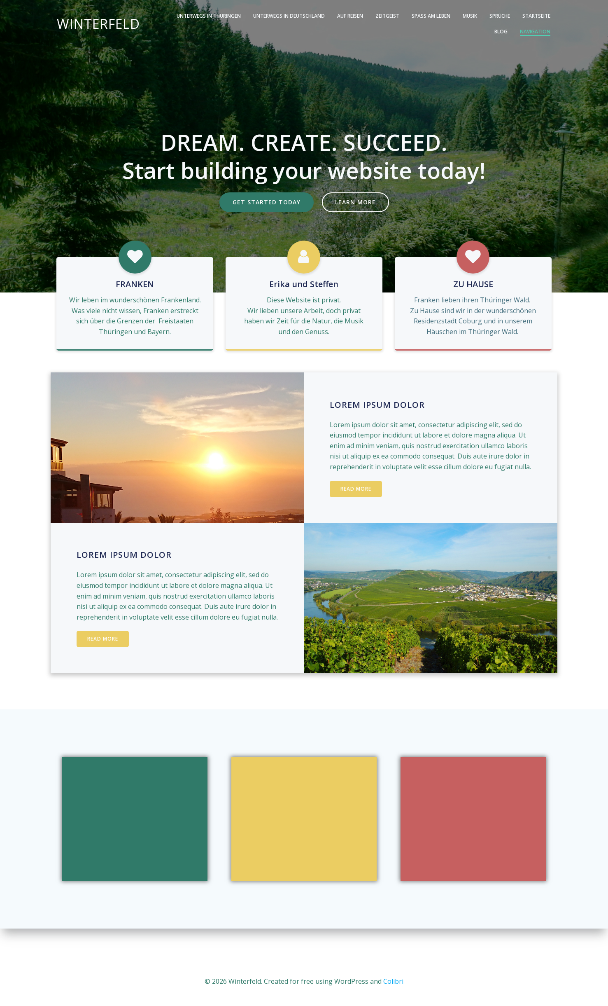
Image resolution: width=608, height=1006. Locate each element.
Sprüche (475, 15)
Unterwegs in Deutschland (265, 15)
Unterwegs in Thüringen (184, 15)
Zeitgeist (363, 15)
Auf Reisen (326, 15)
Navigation (536, 31)
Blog (545, 15)
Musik (445, 15)
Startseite (512, 15)
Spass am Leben (406, 15)
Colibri (393, 981)
